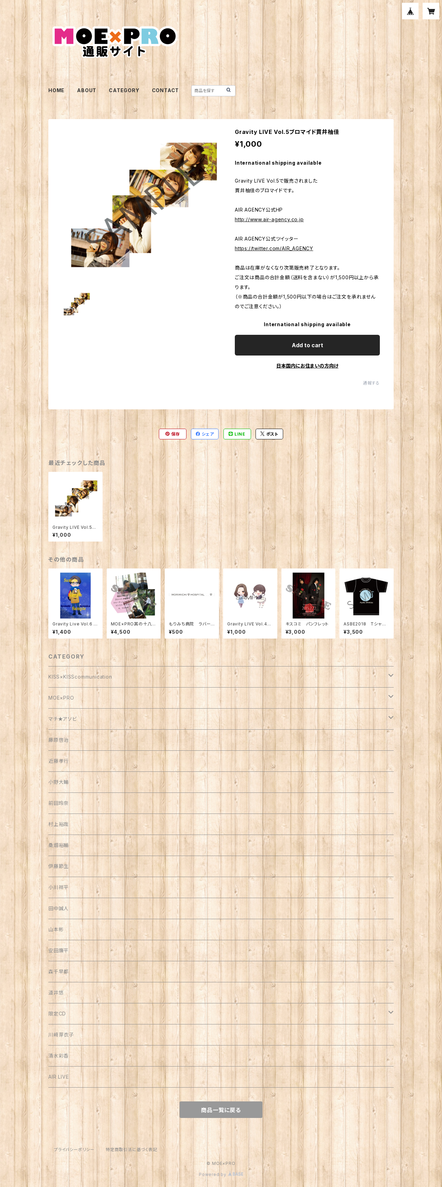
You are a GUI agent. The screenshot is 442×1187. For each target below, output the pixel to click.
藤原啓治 (58, 740)
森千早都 (58, 971)
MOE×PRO (61, 698)
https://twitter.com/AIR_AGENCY (274, 248)
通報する (371, 383)
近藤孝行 (58, 761)
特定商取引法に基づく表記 (131, 1149)
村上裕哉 (58, 824)
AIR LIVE (58, 1077)
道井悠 (56, 992)
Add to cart (307, 345)
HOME (56, 90)
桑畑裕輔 (58, 845)
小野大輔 (58, 782)
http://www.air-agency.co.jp (269, 219)
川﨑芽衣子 (61, 1035)
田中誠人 (58, 908)
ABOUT (86, 90)
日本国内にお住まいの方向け (307, 366)
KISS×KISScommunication (80, 677)
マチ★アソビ (62, 719)
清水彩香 (58, 1056)
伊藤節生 (58, 866)
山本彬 (56, 929)
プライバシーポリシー (74, 1149)
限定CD (57, 1013)
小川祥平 (58, 887)
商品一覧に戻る (221, 1110)
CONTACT (165, 90)
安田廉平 (58, 950)
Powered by (221, 1174)
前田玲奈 (58, 803)
